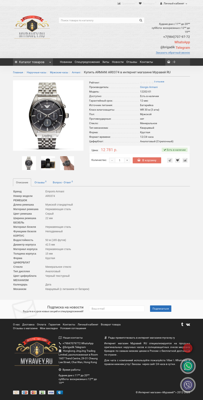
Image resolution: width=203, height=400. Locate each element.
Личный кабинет (88, 324)
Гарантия (55, 324)
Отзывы (131, 62)
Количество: (99, 159)
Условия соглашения (73, 328)
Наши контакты (71, 337)
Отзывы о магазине (25, 328)
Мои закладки (49, 328)
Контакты (146, 62)
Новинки (66, 62)
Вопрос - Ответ (63, 182)
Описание (22, 182)
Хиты (105, 62)
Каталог (33, 61)
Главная (18, 72)
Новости (118, 62)
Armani (76, 72)
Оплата (42, 324)
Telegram (175, 48)
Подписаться (160, 308)
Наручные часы (36, 72)
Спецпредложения (87, 62)
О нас (16, 324)
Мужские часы (59, 72)
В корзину (146, 160)
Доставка (28, 324)
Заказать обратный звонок (173, 52)
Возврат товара (111, 324)
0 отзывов (159, 81)
